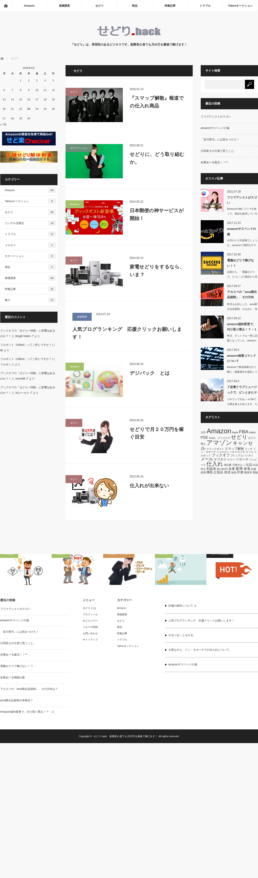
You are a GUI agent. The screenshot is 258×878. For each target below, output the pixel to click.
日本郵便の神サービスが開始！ (157, 214)
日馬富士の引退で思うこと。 (218, 151)
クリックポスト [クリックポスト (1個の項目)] (215, 448)
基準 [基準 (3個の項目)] (239, 468)
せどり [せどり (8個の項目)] (239, 437)
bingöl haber (24, 336)
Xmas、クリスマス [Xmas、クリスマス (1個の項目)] (219, 437)
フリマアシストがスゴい (216, 116)
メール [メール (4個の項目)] (207, 459)
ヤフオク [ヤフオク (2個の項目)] (220, 459)
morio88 (21, 378)
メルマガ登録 (90, 627)
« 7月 (3, 124)
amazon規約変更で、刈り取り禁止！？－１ (242, 326)
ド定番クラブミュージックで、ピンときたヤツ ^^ (242, 390)
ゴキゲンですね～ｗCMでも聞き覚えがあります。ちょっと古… (242, 404)
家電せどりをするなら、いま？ (157, 270)
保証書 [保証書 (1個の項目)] (227, 464)
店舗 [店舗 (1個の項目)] (253, 469)
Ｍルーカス (23, 392)
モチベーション (79, 148)
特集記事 (170, 5)
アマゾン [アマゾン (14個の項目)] (219, 442)
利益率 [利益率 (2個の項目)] (211, 469)
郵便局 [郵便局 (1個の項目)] (248, 472)
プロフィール (90, 614)
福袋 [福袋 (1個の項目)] (233, 472)
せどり (99, 5)
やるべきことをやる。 (182, 635)
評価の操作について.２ (182, 605)
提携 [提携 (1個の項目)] (203, 472)
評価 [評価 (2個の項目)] (240, 472)
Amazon (29, 5)
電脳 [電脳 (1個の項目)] (255, 472)
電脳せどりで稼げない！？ (240, 263)
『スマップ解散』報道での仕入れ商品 (157, 101)
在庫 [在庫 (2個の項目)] (231, 469)
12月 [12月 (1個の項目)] (203, 432)
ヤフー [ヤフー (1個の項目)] (231, 459)
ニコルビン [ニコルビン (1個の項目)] (223, 451)
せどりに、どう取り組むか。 (157, 158)
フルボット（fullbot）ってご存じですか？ (26, 344)
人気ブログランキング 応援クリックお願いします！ (127, 333)
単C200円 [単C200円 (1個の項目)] (222, 469)
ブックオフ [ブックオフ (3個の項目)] (220, 455)
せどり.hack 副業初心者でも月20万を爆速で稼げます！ (125, 736)
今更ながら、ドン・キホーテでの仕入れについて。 (200, 649)
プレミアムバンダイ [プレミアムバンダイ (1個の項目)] (242, 455)
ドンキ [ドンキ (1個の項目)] (249, 448)
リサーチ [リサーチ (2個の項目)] (242, 459)
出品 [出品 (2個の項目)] (249, 464)
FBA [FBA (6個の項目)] (243, 431)
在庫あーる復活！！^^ (214, 162)
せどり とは (89, 608)
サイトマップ (90, 639)
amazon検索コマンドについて (241, 358)
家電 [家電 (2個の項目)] (247, 469)
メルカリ (30, 245)
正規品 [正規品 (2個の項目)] (218, 472)
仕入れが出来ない (149, 485)
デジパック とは (150, 373)
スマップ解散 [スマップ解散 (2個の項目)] (234, 448)
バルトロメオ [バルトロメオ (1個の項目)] (237, 451)
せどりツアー (90, 620)
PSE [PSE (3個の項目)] (204, 437)
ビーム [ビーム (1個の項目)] (249, 451)
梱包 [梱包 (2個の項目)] (209, 472)
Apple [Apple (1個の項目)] (235, 432)
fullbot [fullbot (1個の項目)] (252, 432)
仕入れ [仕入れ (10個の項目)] (214, 464)
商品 (134, 5)
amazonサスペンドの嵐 (215, 128)
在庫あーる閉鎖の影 (12, 677)
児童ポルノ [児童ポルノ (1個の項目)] (238, 464)
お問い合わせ (90, 633)
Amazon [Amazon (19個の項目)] (219, 431)
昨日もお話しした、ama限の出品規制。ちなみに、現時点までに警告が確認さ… (242, 309)
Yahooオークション (240, 5)
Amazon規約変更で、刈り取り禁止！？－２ (27, 711)
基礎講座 (64, 5)
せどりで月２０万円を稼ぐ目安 (157, 433)
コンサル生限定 (30, 223)
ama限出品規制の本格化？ (16, 700)
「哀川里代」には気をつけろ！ (220, 139)
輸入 (30, 300)
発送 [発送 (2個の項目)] (227, 472)
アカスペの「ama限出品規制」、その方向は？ (242, 295)
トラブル (205, 5)
